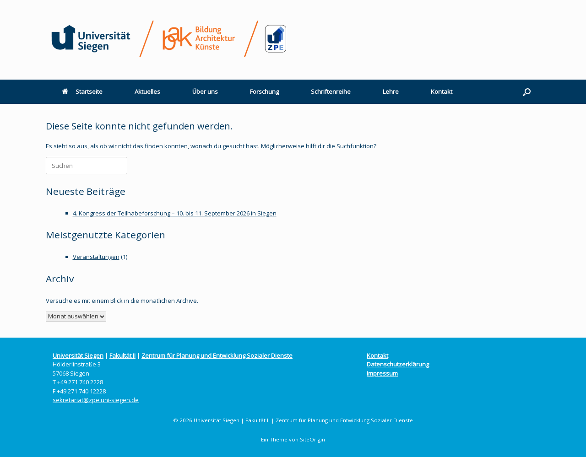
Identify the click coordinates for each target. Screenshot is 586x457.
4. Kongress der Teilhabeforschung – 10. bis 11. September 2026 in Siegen (175, 213)
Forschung (264, 91)
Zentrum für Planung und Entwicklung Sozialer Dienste (217, 355)
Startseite (82, 91)
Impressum (382, 373)
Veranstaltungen (96, 257)
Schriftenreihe (331, 91)
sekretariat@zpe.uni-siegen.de (96, 400)
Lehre (391, 91)
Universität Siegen (78, 355)
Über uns (205, 91)
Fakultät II (122, 355)
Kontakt (441, 91)
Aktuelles (147, 91)
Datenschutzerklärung (398, 364)
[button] (526, 92)
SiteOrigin (312, 439)
